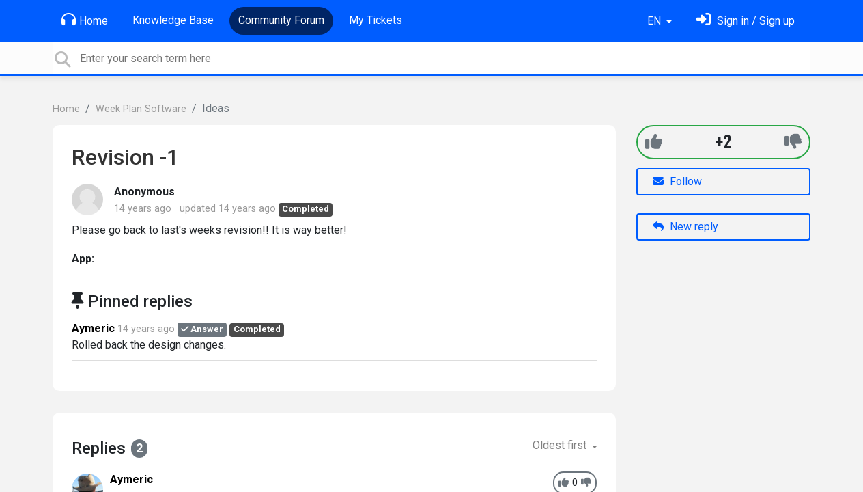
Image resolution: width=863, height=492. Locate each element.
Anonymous (144, 191)
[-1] (793, 142)
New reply (685, 226)
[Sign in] (745, 21)
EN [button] (655, 20)
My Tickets (375, 20)
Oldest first (561, 445)
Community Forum (281, 20)
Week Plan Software (141, 109)
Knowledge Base (173, 20)
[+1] (653, 142)
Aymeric (93, 328)
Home (84, 19)
